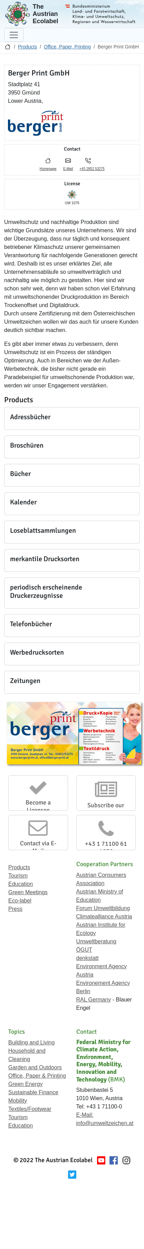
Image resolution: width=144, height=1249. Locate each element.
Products (27, 47)
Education (20, 884)
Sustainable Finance (33, 1092)
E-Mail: (85, 1115)
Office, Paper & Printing (37, 1076)
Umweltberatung (96, 941)
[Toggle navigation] (13, 35)
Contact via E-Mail (38, 847)
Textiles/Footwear (29, 1109)
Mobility (17, 1101)
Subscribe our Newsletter (105, 809)
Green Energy (25, 1084)
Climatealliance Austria (104, 916)
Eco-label (19, 901)
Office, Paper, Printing (67, 47)
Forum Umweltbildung (103, 908)
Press (15, 909)
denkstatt (87, 958)
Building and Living (31, 1042)
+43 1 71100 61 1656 (106, 847)
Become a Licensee (38, 806)
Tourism (18, 876)
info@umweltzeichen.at (105, 1123)
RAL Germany (93, 1000)
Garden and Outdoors (35, 1067)
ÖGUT (84, 950)
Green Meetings (28, 892)
